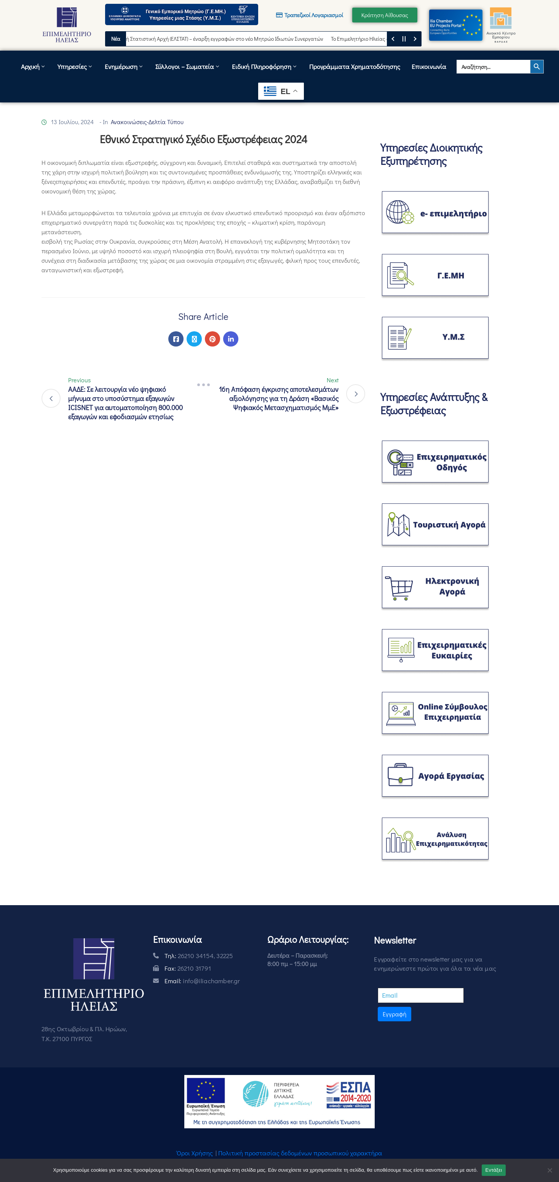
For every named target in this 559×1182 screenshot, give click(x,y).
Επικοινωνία (429, 66)
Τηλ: (199, 955)
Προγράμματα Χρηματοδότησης (354, 66)
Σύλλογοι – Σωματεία (187, 66)
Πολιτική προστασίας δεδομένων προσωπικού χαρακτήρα (300, 1152)
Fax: (188, 968)
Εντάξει (494, 1170)
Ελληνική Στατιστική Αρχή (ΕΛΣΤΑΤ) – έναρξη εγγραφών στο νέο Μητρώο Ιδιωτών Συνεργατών (220, 38)
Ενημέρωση (124, 66)
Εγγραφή (394, 1014)
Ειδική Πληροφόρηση (265, 66)
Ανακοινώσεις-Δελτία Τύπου (147, 122)
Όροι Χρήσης (195, 1152)
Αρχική (33, 66)
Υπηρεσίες (75, 66)
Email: (202, 980)
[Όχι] (549, 1170)
